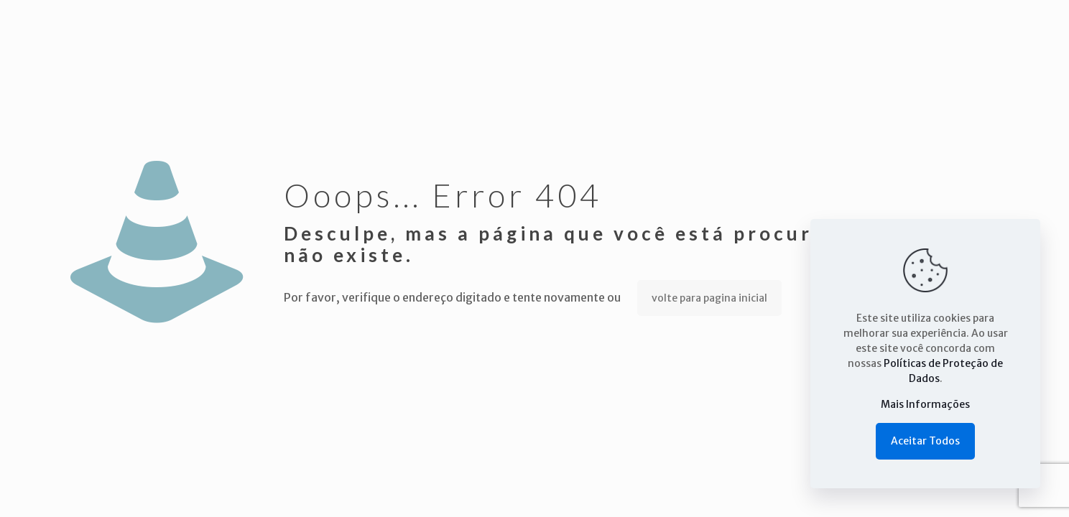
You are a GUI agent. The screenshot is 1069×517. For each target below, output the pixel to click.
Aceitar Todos (925, 440)
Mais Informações (925, 404)
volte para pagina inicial (709, 298)
